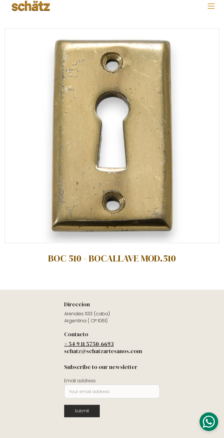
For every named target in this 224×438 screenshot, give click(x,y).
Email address (80, 382)
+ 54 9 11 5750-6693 (89, 344)
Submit (82, 412)
